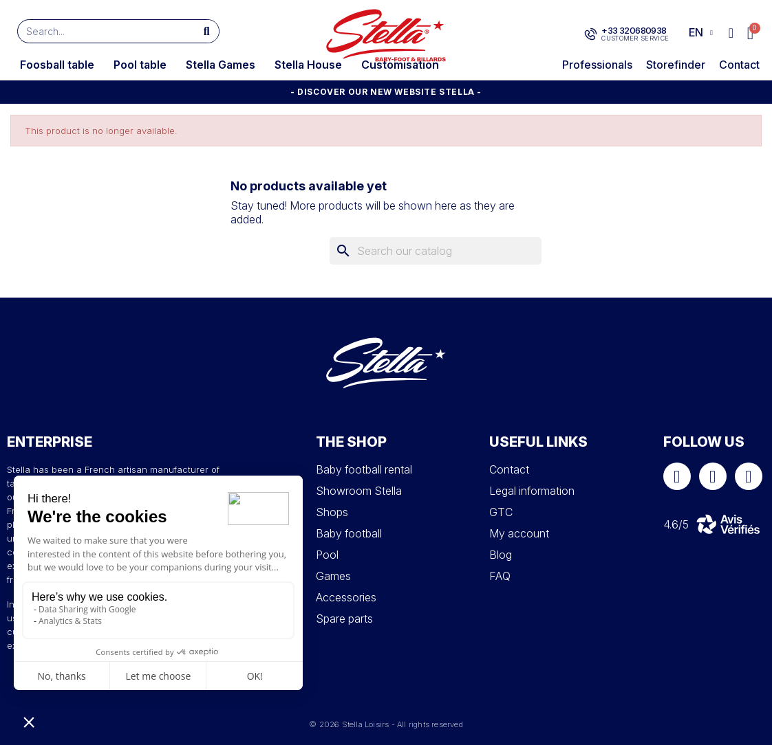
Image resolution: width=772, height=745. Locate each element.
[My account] (731, 33)
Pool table (140, 64)
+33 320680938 (633, 30)
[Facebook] (677, 476)
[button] (751, 33)
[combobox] (100, 31)
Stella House (308, 64)
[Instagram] (713, 476)
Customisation (400, 64)
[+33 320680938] (590, 34)
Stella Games (220, 64)
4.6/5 (676, 524)
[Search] (436, 251)
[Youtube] (748, 476)
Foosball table (57, 64)
